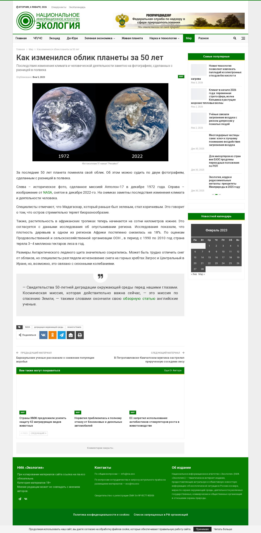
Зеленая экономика (98, 38)
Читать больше (223, 529)
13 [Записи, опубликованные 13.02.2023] (195, 257)
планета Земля (74, 327)
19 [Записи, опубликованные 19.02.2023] (238, 257)
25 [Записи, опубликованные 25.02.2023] (230, 263)
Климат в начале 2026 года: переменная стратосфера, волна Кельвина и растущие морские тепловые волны (213, 96)
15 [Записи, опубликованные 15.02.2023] (209, 257)
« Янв (194, 274)
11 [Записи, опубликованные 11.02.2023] (230, 251)
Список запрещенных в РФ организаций (161, 514)
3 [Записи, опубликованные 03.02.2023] (223, 245)
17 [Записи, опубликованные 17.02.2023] (223, 257)
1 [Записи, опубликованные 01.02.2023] (209, 245)
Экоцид (54, 38)
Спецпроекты (58, 7)
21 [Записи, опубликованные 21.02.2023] (202, 263)
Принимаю (202, 529)
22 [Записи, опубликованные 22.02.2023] (209, 263)
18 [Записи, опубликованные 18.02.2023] (230, 257)
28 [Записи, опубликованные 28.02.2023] (202, 269)
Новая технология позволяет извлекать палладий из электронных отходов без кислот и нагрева (216, 72)
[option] (216, 128)
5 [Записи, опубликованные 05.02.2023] (238, 245)
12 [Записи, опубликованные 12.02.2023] (238, 251)
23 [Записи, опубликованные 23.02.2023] (216, 263)
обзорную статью (139, 298)
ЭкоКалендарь (77, 7)
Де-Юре (72, 38)
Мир (189, 38)
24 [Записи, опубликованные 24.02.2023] (223, 263)
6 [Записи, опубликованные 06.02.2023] (195, 251)
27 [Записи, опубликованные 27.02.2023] (195, 269)
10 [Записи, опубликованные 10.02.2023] (223, 251)
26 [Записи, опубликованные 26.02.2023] (238, 263)
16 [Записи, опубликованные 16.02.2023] (216, 257)
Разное (203, 38)
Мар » (201, 274)
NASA (47, 192)
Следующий (38, 433)
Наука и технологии (163, 38)
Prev (24, 433)
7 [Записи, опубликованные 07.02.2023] (202, 251)
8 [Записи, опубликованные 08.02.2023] (209, 251)
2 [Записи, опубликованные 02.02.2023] (216, 245)
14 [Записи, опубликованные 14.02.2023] (202, 257)
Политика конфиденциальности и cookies (101, 514)
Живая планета (132, 38)
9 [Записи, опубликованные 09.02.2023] (216, 251)
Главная (21, 38)
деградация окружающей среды (48, 327)
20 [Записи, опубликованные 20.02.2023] (195, 263)
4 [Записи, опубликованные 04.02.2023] (230, 245)
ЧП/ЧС (37, 38)
